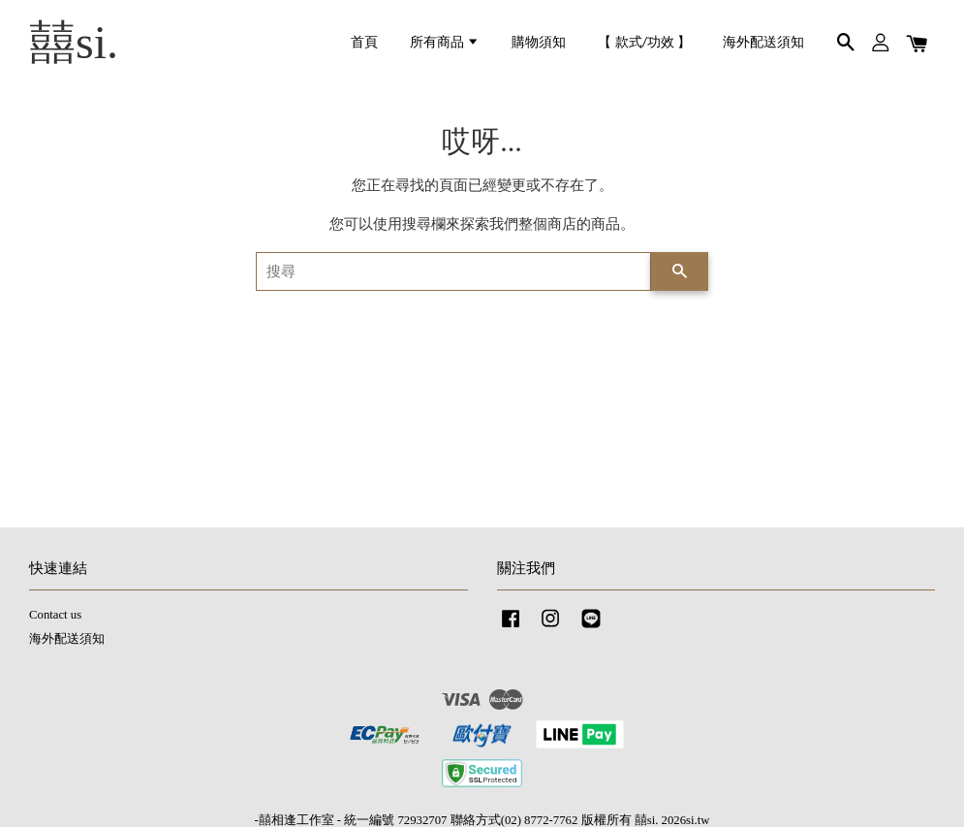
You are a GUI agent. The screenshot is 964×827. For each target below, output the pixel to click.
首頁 (364, 42)
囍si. (73, 42)
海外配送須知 (763, 42)
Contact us (55, 614)
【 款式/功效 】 (644, 42)
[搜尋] (454, 271)
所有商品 (445, 42)
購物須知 (539, 42)
